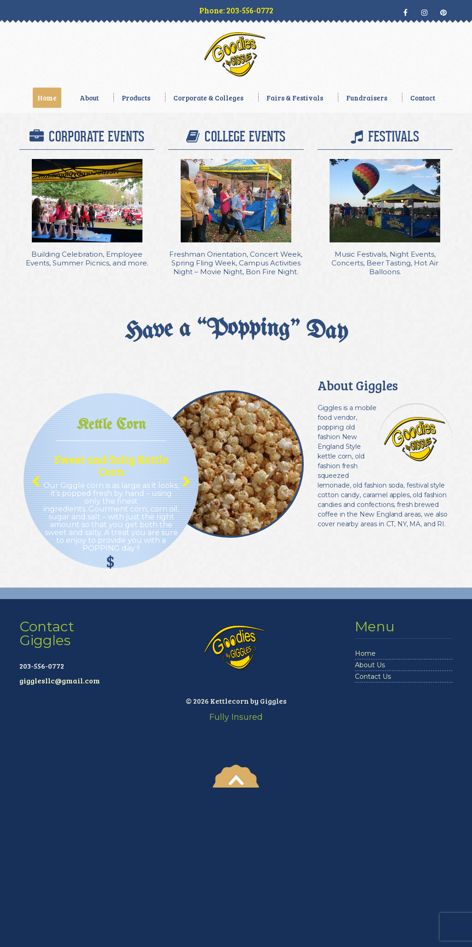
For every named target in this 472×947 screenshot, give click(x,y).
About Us (370, 824)
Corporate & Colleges (208, 97)
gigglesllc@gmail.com (59, 840)
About (89, 97)
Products (136, 97)
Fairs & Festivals (294, 97)
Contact (422, 97)
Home (47, 97)
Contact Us (373, 836)
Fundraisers (366, 97)
